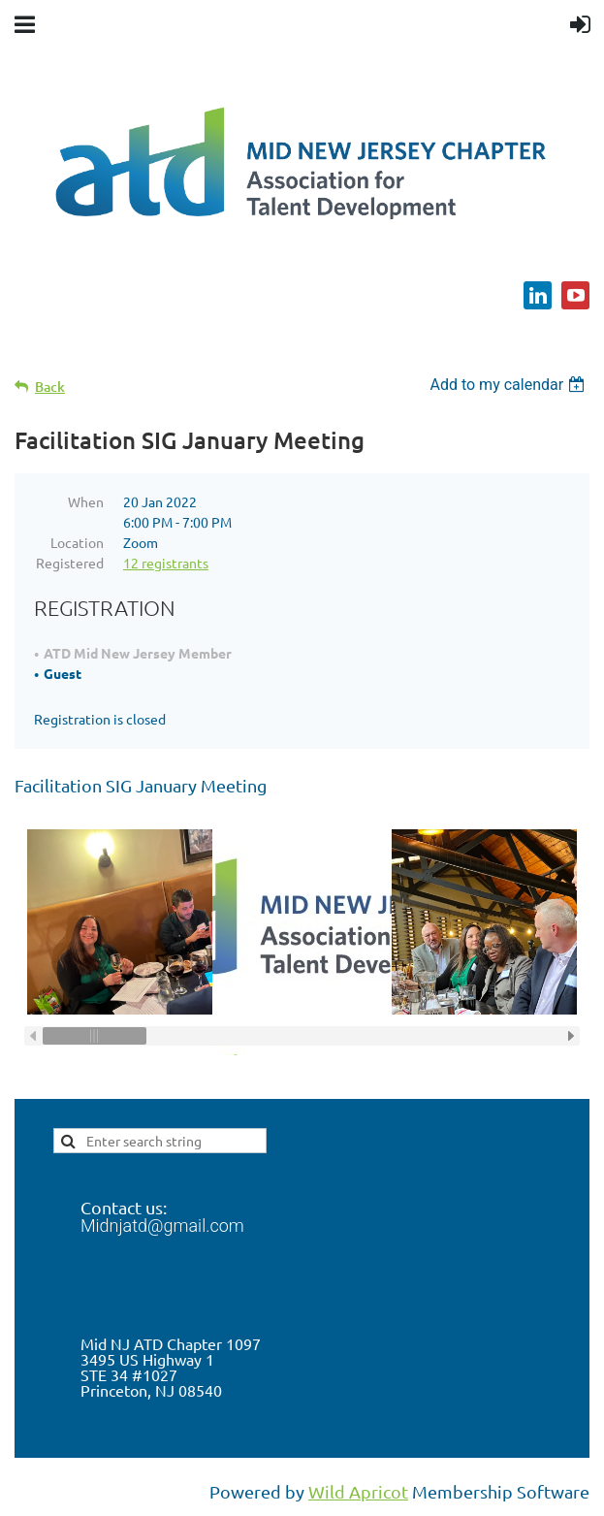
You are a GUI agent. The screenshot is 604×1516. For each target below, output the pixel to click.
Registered (70, 562)
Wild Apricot (358, 1491)
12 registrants (165, 562)
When (86, 501)
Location (77, 542)
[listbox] (509, 384)
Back (50, 386)
